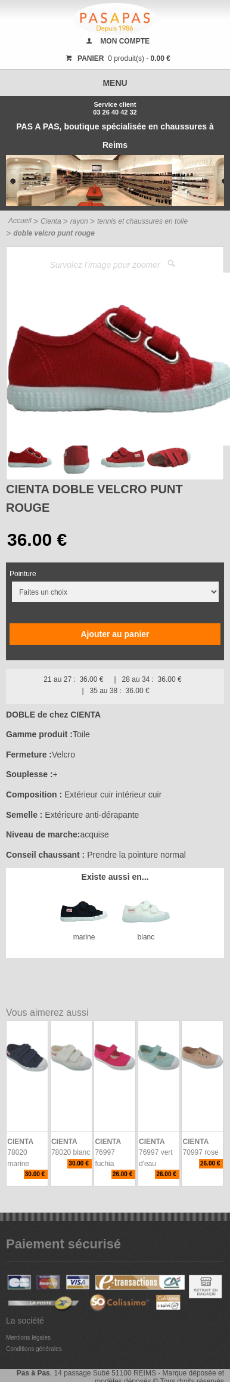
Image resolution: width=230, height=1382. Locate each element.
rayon (79, 221)
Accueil (20, 221)
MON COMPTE (125, 41)
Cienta (51, 221)
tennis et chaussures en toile (142, 221)
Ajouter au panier (114, 634)
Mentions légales (28, 1337)
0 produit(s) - (116, 58)
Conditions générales (34, 1349)
